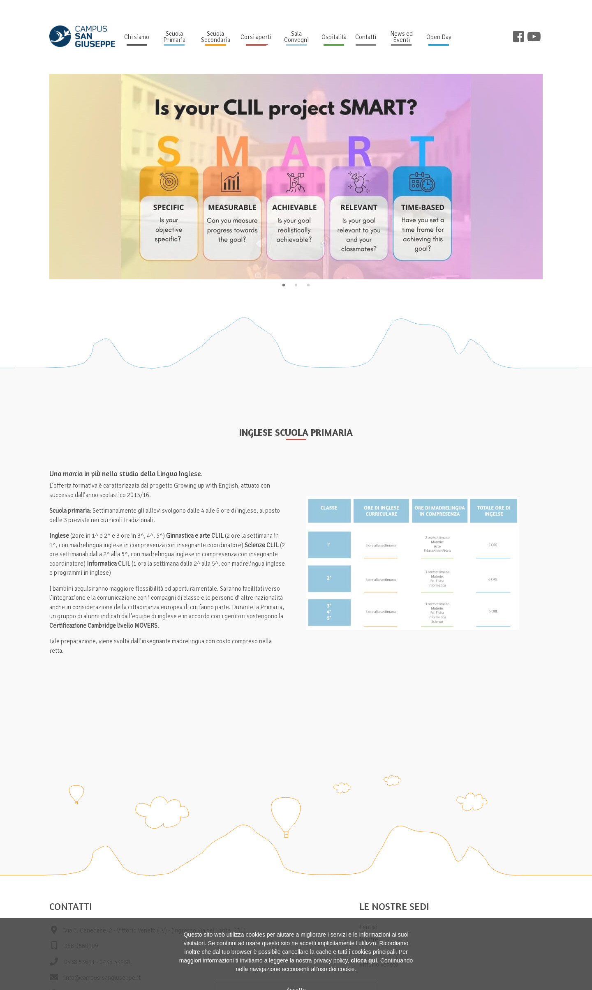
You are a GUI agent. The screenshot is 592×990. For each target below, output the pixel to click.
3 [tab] (308, 285)
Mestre (368, 939)
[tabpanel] (296, 176)
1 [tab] (284, 285)
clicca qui (364, 985)
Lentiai (368, 927)
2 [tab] (296, 285)
